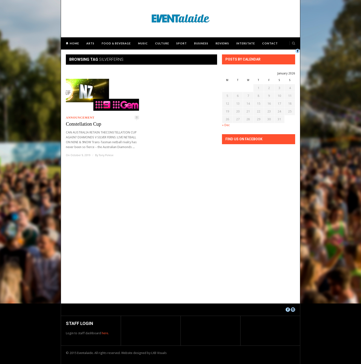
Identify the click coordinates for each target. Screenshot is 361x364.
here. (105, 333)
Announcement (80, 117)
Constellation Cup (83, 124)
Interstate (245, 43)
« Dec (226, 125)
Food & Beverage (116, 43)
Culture (162, 43)
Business (201, 43)
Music (143, 43)
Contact (270, 43)
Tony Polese (106, 155)
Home (74, 43)
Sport (181, 43)
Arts (90, 43)
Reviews (222, 43)
